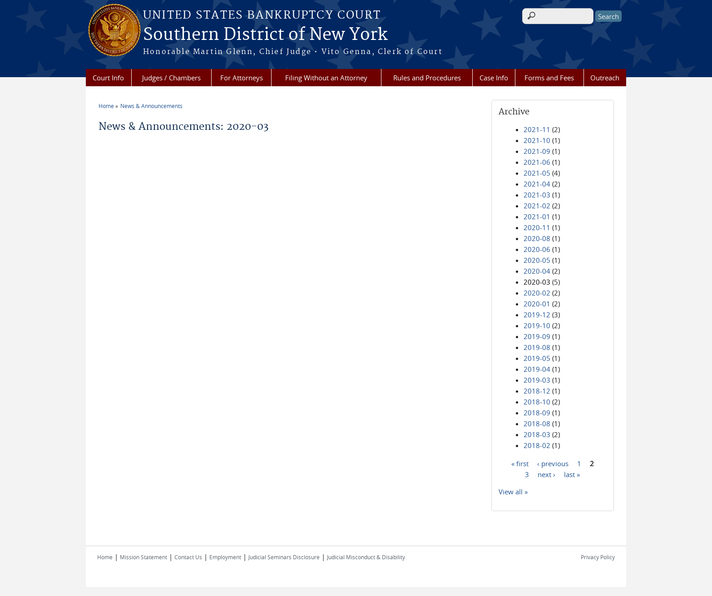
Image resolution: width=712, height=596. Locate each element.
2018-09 (537, 412)
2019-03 (537, 379)
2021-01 (537, 216)
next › (546, 473)
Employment (225, 557)
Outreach (604, 77)
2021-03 (537, 194)
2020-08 (537, 238)
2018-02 (537, 445)
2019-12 (537, 314)
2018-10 (537, 401)
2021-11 (537, 129)
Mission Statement (143, 557)
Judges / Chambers (171, 77)
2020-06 (537, 249)
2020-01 (537, 303)
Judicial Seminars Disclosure (284, 557)
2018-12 (537, 390)
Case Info (494, 77)
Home (106, 105)
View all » (513, 491)
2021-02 (537, 205)
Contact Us (188, 557)
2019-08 (537, 347)
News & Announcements (151, 105)
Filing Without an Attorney (326, 77)
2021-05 (537, 172)
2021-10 (537, 140)
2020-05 (537, 260)
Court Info (108, 77)
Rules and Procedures (427, 77)
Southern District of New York (265, 35)
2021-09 (537, 151)
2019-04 (537, 369)
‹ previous (553, 463)
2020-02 (537, 292)
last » (572, 473)
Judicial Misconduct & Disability (366, 557)
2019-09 (537, 336)
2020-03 (537, 281)
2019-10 (537, 325)
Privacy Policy (598, 557)
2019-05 (537, 358)
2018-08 (537, 423)
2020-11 (537, 227)
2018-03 (537, 434)
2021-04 (537, 183)
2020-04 (537, 271)
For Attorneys (241, 77)
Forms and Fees (549, 77)
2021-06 (537, 162)
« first (520, 463)
